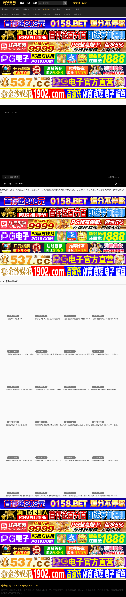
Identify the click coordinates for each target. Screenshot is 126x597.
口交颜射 (67, 9)
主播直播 (25, 9)
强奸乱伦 (5, 14)
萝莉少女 (25, 14)
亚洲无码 (36, 9)
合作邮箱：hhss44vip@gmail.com (19, 585)
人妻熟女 (77, 9)
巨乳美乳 (77, 14)
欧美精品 (15, 14)
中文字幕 (56, 9)
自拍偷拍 (56, 14)
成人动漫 (46, 14)
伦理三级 (36, 14)
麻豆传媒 (5, 9)
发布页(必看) (80, 3)
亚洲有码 (46, 9)
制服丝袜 (67, 14)
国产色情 (15, 9)
